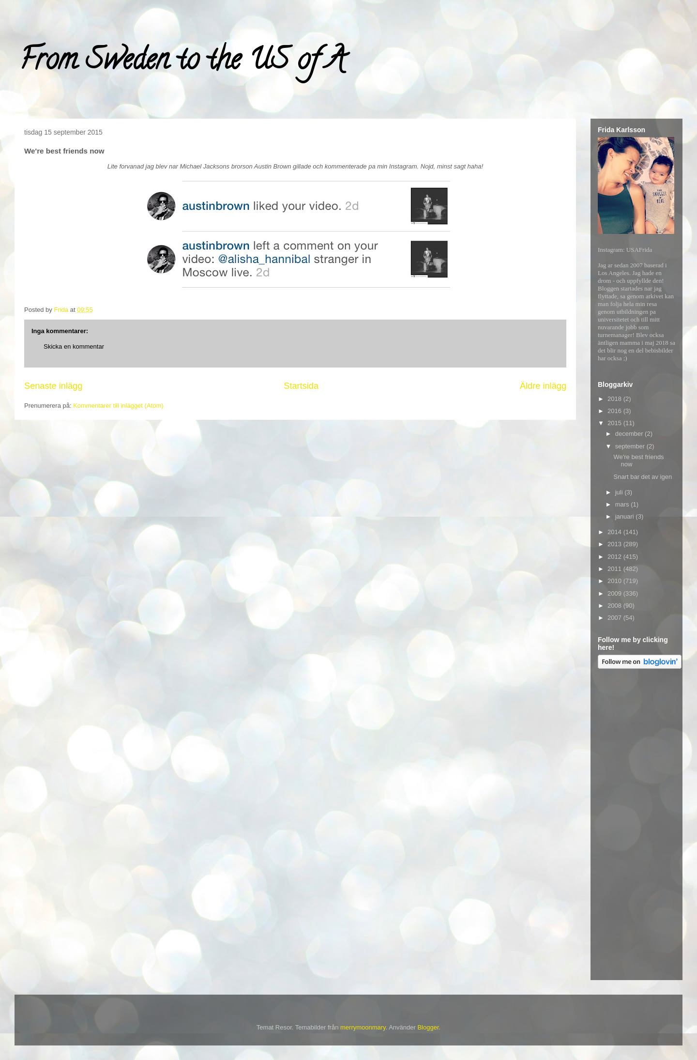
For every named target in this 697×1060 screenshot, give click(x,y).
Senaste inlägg (53, 386)
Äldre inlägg (543, 386)
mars (623, 504)
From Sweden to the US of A (182, 62)
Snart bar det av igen (642, 476)
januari (625, 516)
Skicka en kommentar (74, 346)
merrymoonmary (363, 1027)
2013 (615, 544)
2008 (615, 605)
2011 (615, 568)
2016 (615, 411)
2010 (615, 580)
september (631, 446)
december (630, 433)
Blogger (428, 1027)
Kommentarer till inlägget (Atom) (118, 405)
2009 (615, 593)
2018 (615, 398)
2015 (615, 423)
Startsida (301, 386)
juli (620, 492)
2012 (615, 556)
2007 (615, 617)
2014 (615, 532)
